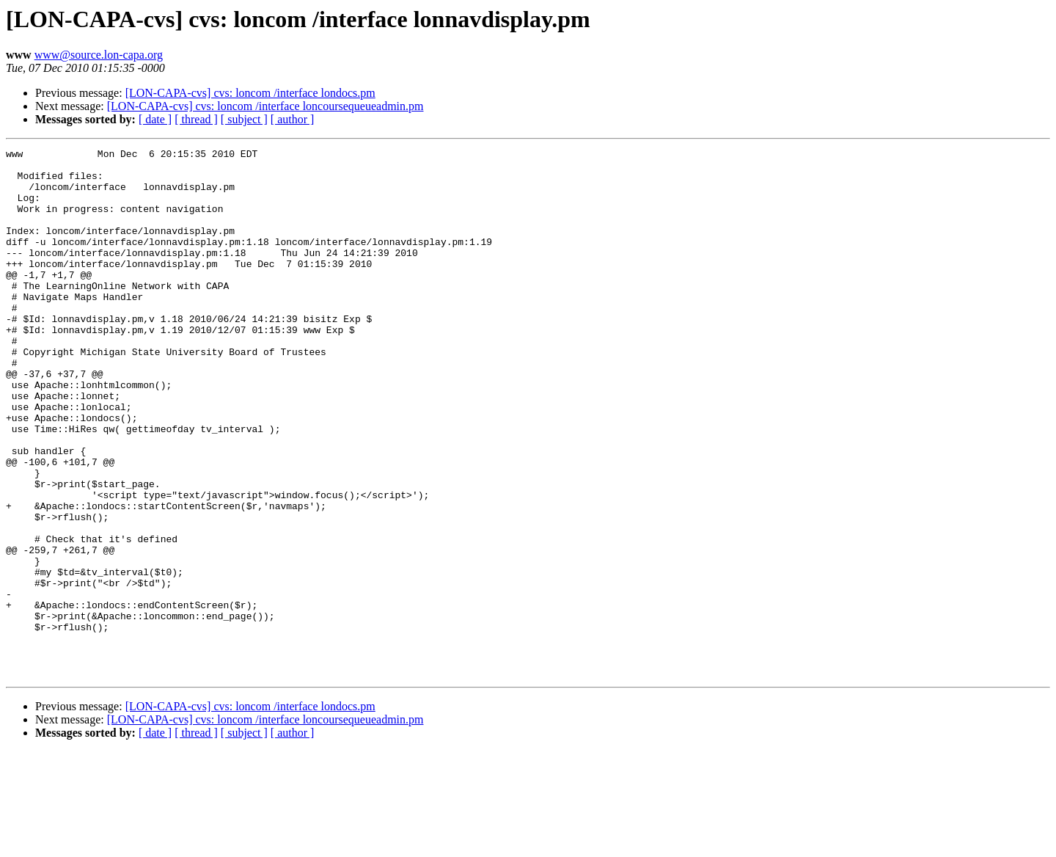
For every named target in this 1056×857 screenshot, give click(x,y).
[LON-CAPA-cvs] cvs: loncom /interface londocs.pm (250, 93)
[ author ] (293, 119)
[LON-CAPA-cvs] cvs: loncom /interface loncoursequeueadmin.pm (265, 106)
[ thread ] (196, 119)
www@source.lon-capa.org (98, 54)
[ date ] (155, 119)
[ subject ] (244, 119)
